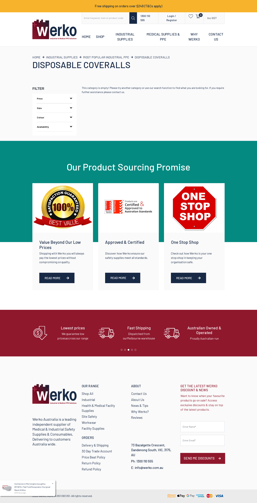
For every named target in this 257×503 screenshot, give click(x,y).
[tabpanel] (63, 333)
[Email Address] (202, 440)
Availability (54, 126)
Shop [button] (100, 36)
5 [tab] (136, 350)
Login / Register (171, 18)
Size (54, 108)
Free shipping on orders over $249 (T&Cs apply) (128, 6)
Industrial (88, 400)
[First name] (202, 426)
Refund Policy (91, 469)
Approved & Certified (124, 242)
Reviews (137, 417)
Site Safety (89, 416)
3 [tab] (129, 350)
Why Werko (194, 36)
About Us (137, 400)
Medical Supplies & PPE (163, 36)
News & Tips (139, 406)
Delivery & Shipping (95, 445)
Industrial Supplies (125, 36)
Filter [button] (38, 88)
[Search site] (133, 18)
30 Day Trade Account (97, 451)
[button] (189, 16)
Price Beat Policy (93, 457)
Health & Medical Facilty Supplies (98, 408)
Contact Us (216, 36)
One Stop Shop (185, 242)
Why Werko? (140, 412)
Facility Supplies (93, 428)
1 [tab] (122, 350)
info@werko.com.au (149, 468)
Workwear (89, 423)
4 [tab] (133, 350)
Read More (57, 278)
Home (86, 36)
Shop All (87, 394)
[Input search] (106, 18)
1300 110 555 (145, 18)
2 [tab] (126, 350)
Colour (54, 117)
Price (54, 98)
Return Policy (91, 463)
